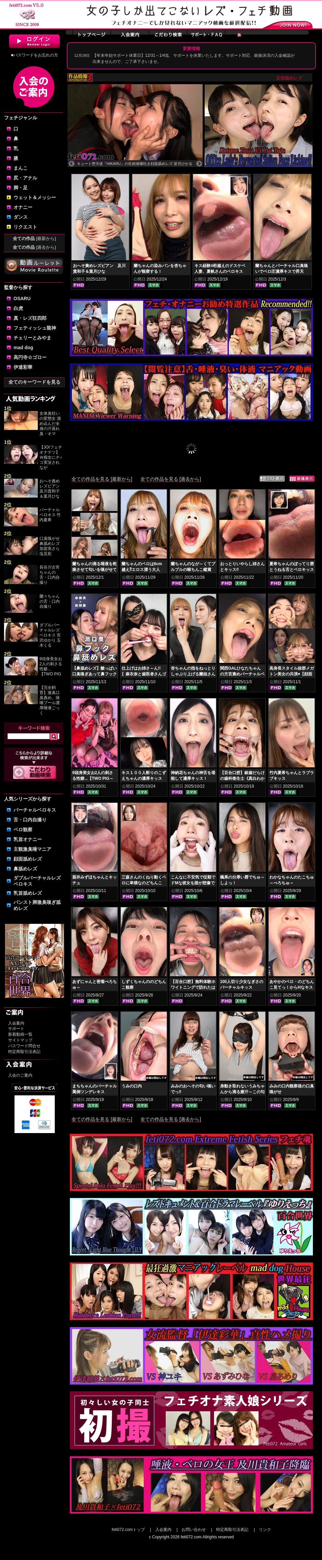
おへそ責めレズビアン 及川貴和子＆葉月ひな (51, 489)
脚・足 (21, 187)
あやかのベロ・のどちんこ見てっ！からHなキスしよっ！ (291, 987)
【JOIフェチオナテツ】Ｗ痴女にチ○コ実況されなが (50, 457)
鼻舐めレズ (25, 868)
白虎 (18, 308)
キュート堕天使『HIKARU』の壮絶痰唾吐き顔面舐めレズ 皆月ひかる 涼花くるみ (134, 164)
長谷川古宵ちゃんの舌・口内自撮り (49, 575)
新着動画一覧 (20, 1034)
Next (199, 164)
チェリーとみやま (32, 337)
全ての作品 (34, 238)
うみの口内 (132, 1086)
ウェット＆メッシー (35, 197)
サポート (16, 1028)
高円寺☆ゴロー (30, 357)
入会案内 (16, 1023)
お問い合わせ (194, 1529)
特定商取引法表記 (24, 1051)
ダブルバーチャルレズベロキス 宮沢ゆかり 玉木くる (50, 635)
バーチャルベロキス (35, 810)
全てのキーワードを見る (34, 382)
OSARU (22, 298)
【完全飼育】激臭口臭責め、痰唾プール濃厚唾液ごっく (49, 700)
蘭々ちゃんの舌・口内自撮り (49, 601)
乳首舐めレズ (28, 893)
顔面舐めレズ (28, 859)
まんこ (21, 168)
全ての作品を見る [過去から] (170, 479)
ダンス (21, 217)
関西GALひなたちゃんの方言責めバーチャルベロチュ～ (242, 674)
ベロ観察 (23, 829)
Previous (71, 164)
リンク (265, 1529)
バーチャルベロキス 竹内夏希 (50, 514)
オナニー (23, 207)
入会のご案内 (20, 1075)
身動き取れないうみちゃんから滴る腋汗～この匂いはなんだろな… (242, 1092)
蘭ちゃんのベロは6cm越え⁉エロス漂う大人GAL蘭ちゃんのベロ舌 (142, 569)
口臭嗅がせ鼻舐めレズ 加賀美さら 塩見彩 (49, 546)
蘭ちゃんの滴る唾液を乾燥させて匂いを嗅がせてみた (94, 569)
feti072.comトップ (128, 1529)
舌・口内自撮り (30, 819)
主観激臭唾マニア (32, 849)
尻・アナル (25, 178)
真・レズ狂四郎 (30, 318)
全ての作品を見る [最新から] (102, 479)
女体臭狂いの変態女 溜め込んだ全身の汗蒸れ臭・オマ (50, 423)
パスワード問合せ (24, 1045)
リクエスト (25, 227)
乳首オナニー (28, 839)
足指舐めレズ (299, 77)
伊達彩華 (23, 367)
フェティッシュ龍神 (35, 328)
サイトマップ (20, 1040)
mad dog (23, 347)
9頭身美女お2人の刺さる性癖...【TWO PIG (50, 666)
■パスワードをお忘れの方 (34, 55)
